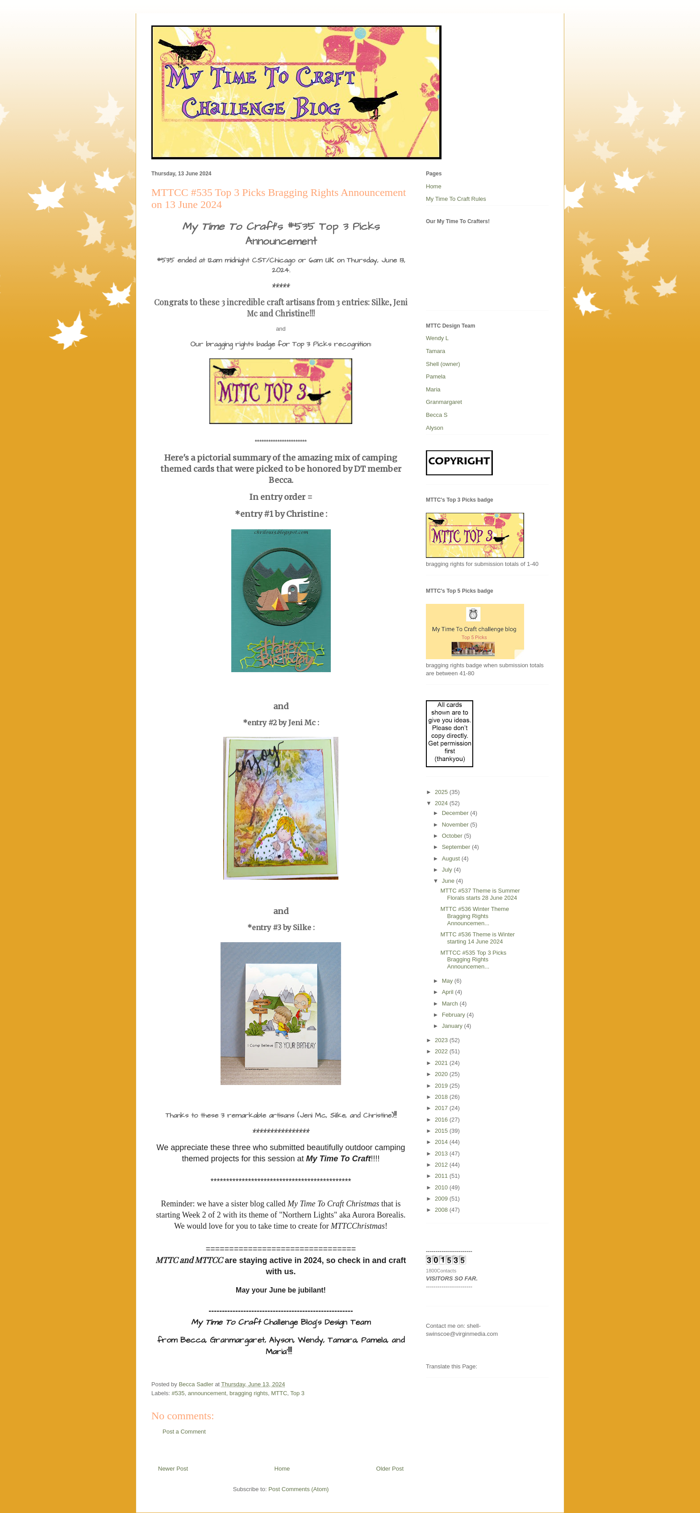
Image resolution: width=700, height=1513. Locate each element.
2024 (442, 803)
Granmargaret (444, 402)
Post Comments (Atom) (298, 1489)
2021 (442, 1063)
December (456, 813)
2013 (442, 1153)
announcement (207, 1393)
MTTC (279, 1393)
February (454, 1014)
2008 (442, 1209)
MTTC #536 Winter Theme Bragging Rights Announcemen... (474, 916)
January (453, 1026)
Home (282, 1468)
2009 (442, 1198)
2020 (442, 1074)
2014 (442, 1142)
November (456, 824)
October (453, 835)
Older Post (390, 1468)
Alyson (434, 427)
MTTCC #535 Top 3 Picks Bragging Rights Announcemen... (473, 959)
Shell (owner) (443, 364)
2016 (442, 1119)
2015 (442, 1130)
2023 (442, 1040)
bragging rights (248, 1393)
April (448, 992)
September (457, 847)
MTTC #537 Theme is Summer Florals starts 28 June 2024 (480, 894)
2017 (442, 1108)
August (452, 858)
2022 (442, 1051)
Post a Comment (184, 1431)
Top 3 (297, 1393)
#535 (178, 1393)
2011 (442, 1175)
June (449, 880)
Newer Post (173, 1468)
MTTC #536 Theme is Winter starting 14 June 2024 (477, 938)
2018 (442, 1096)
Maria (433, 389)
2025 (442, 792)
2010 (442, 1187)
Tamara (435, 351)
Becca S (436, 415)
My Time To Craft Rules (456, 198)
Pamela (436, 376)
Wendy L (437, 338)
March (451, 1003)
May (448, 980)
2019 (442, 1085)
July (448, 869)
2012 (442, 1164)
